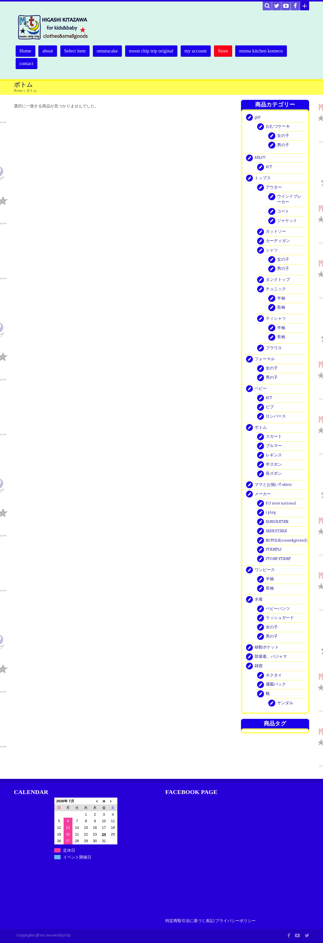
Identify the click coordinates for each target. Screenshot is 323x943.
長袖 (281, 307)
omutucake (108, 50)
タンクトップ (278, 279)
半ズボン (274, 464)
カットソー (276, 231)
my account (198, 50)
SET (269, 167)
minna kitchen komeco (264, 50)
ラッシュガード (280, 618)
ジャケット (287, 220)
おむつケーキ (278, 126)
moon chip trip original (153, 50)
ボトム (261, 427)
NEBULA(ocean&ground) (286, 540)
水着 (259, 599)
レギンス (274, 455)
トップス (263, 178)
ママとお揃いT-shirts (273, 484)
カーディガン (278, 241)
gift (258, 117)
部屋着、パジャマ (271, 656)
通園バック (276, 684)
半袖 (281, 298)
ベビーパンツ (278, 608)
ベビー (261, 388)
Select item (76, 50)
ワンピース (265, 570)
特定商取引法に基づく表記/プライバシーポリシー (210, 921)
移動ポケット (267, 647)
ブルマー (274, 446)
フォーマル (265, 359)
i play (271, 512)
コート (283, 211)
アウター (274, 187)
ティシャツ (276, 318)
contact (27, 63)
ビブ (270, 407)
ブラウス (274, 348)
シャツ (272, 250)
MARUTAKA (276, 531)
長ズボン (274, 474)
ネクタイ (274, 675)
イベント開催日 (77, 857)
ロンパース (276, 416)
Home (25, 50)
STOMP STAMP (278, 559)
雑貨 (259, 666)
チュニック (276, 289)
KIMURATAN (277, 521)
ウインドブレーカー (289, 199)
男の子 (283, 145)
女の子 (283, 135)
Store (226, 50)
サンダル (285, 703)
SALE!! (260, 158)
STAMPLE (274, 549)
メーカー (263, 494)
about (48, 50)
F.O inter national (281, 503)
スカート (274, 436)
